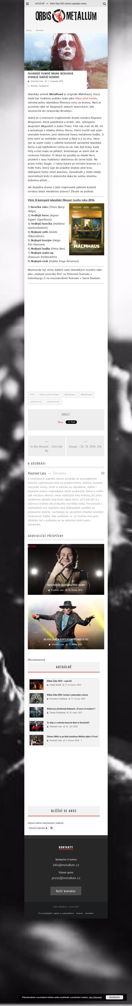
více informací (95, 997)
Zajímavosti (44, 85)
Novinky (34, 85)
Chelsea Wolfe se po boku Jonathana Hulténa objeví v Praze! (72, 736)
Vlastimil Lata (37, 81)
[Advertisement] (58, 776)
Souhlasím (114, 997)
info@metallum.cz (66, 865)
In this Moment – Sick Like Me (47, 448)
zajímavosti (53, 401)
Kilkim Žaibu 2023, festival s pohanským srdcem (68, 3)
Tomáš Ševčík (55, 684)
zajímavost (36, 401)
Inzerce (79, 913)
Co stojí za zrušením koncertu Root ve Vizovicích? (68, 722)
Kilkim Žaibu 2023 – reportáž (59, 680)
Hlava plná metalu (86, 98)
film (32, 394)
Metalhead (86, 394)
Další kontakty (66, 891)
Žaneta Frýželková (57, 712)
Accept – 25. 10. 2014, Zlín (85, 446)
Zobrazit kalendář (38, 828)
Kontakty (89, 913)
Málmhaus (70, 394)
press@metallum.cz (66, 878)
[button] (52, 828)
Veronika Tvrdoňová (58, 698)
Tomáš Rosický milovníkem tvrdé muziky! (66, 585)
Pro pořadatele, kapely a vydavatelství (56, 913)
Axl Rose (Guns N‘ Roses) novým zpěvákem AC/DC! (66, 639)
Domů (29, 30)
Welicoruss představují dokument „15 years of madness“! (71, 708)
